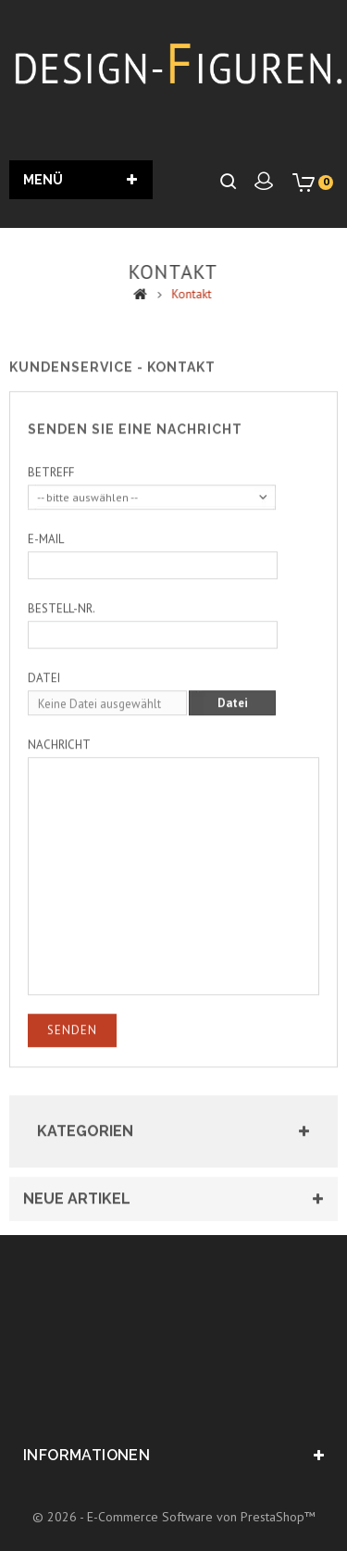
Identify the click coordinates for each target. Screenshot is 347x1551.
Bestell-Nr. (61, 620)
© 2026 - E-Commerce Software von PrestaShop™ (174, 1516)
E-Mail (46, 551)
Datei (44, 690)
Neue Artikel (76, 1210)
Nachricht (59, 756)
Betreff (51, 484)
